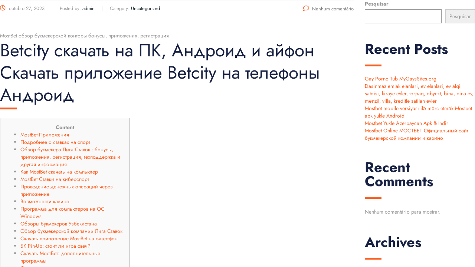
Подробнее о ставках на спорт (55, 142)
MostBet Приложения (44, 134)
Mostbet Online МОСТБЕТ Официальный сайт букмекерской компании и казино (416, 134)
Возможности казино (44, 201)
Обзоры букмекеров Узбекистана (58, 223)
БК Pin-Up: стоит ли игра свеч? (55, 246)
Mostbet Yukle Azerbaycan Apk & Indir (406, 123)
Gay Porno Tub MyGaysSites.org (400, 78)
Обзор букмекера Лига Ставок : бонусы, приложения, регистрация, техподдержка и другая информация (70, 157)
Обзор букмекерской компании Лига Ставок (71, 231)
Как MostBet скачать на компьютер (59, 171)
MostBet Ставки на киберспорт (54, 179)
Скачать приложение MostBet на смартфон (69, 238)
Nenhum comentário (328, 8)
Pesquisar (377, 3)
